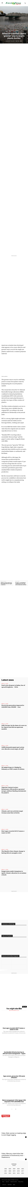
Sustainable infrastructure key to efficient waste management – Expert (14, 1052)
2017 (22, 1171)
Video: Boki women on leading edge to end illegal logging (13, 1134)
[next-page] (15, 1109)
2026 (5, 1168)
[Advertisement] (14, 59)
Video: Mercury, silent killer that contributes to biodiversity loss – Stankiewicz (12, 1155)
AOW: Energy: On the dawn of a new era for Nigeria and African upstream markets (14, 727)
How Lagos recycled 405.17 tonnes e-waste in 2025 (14, 1028)
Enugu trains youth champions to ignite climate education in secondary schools (13, 873)
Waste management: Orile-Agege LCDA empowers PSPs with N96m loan (14, 1100)
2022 (22, 1168)
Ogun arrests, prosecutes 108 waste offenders (14, 1076)
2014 (14, 1173)
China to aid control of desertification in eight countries (6, 583)
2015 (10, 1173)
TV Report (5, 1116)
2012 (22, 1173)
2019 (14, 1171)
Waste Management (14, 30)
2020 (10, 1171)
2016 (5, 1173)
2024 (14, 1168)
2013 (18, 1173)
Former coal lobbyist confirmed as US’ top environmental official (20, 583)
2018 (18, 1171)
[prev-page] (12, 1109)
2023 (18, 1168)
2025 (10, 1168)
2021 (5, 1171)
